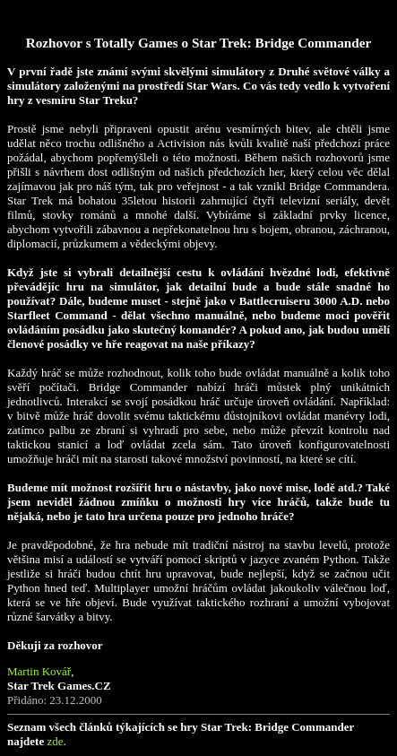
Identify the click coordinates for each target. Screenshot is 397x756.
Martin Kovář (39, 671)
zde (55, 741)
